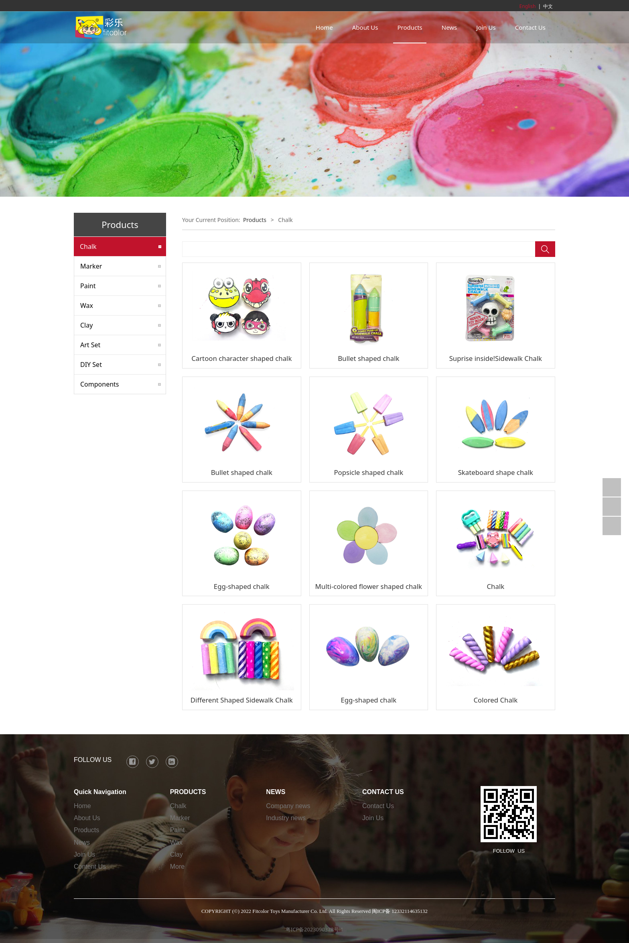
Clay (86, 325)
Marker (91, 266)
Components (99, 384)
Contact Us (530, 27)
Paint (87, 285)
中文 (548, 6)
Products (409, 27)
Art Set (90, 344)
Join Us (485, 27)
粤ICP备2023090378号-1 (314, 929)
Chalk (88, 246)
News (449, 27)
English (527, 6)
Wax (86, 305)
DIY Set (91, 364)
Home (324, 27)
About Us (365, 27)
